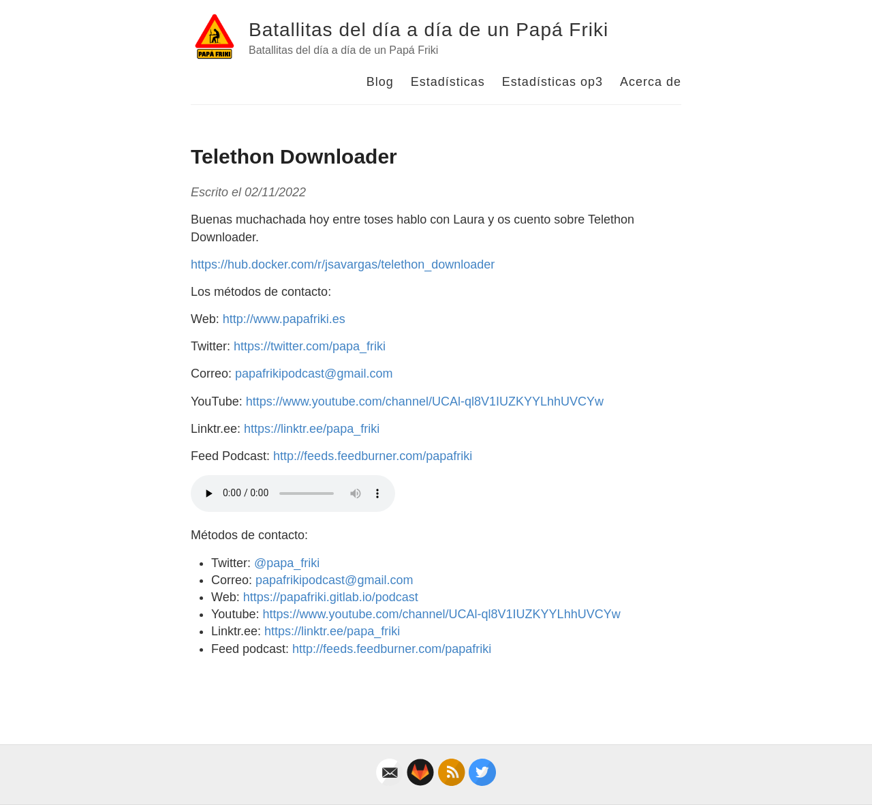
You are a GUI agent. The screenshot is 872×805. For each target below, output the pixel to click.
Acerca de (650, 82)
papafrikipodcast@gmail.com (313, 373)
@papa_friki (287, 563)
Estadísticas (448, 82)
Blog (380, 82)
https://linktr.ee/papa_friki (311, 429)
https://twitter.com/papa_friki (310, 346)
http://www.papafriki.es (284, 319)
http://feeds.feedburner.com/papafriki (372, 456)
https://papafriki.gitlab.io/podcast (330, 597)
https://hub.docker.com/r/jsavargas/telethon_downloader (343, 264)
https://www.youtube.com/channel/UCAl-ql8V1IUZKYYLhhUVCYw (425, 401)
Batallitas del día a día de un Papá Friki (428, 29)
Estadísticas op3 (552, 82)
